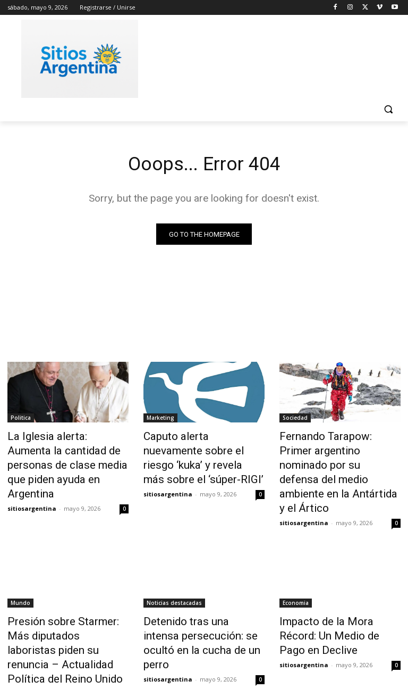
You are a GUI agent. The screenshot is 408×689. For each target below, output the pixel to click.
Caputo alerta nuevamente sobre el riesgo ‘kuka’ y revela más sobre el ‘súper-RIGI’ (201, 449)
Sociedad (295, 420)
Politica (21, 420)
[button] (388, 109)
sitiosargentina (31, 485)
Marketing (160, 420)
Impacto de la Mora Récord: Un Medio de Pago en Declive (337, 589)
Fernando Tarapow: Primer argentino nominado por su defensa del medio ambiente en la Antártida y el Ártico (336, 455)
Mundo (20, 565)
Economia (296, 565)
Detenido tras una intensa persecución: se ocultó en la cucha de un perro (198, 595)
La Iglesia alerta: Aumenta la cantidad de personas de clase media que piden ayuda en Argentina (65, 455)
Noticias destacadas (174, 565)
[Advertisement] (276, 57)
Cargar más (204, 655)
